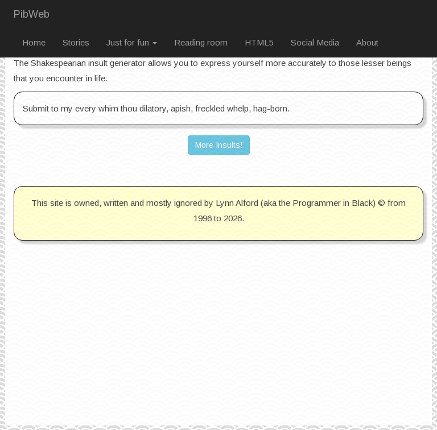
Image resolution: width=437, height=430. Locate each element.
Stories (76, 42)
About (367, 42)
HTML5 (259, 42)
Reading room (201, 42)
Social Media (315, 42)
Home (34, 42)
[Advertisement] (218, 345)
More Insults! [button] (218, 145)
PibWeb (32, 14)
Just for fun (131, 42)
